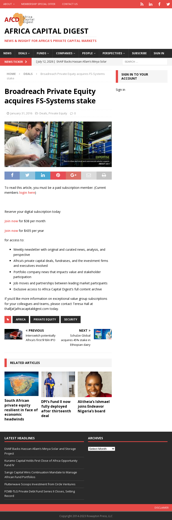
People (87, 53)
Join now (11, 220)
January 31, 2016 (21, 113)
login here (27, 192)
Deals (22, 53)
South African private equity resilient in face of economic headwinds (21, 409)
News (7, 53)
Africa (21, 319)
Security (70, 319)
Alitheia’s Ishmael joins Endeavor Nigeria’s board (94, 406)
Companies (64, 53)
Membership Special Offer (38, 4)
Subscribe (139, 53)
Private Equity (58, 113)
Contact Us (69, 4)
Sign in (159, 53)
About (7, 4)
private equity (45, 319)
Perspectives (112, 53)
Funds (41, 53)
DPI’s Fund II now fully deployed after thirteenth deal (56, 408)
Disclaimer (162, 507)
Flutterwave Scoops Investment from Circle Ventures (39, 484)
